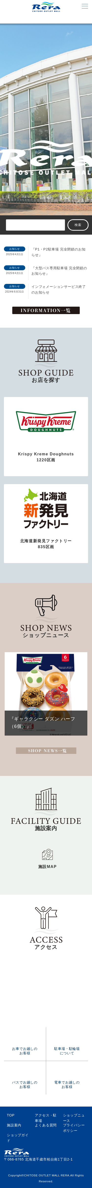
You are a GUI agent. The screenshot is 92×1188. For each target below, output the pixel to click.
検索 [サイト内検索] (78, 225)
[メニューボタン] (85, 6)
